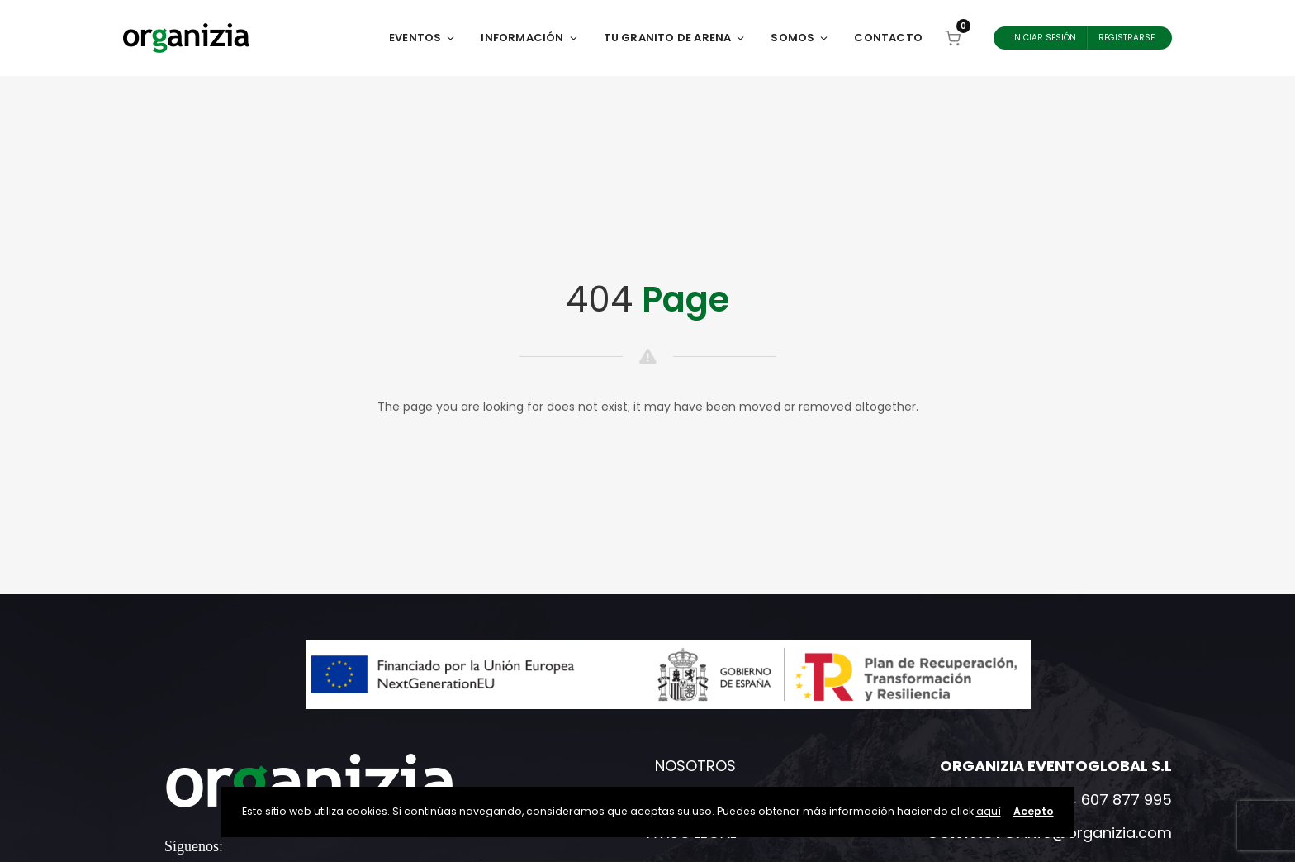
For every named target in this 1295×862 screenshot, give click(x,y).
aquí (988, 811)
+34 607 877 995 (1109, 799)
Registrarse (1126, 37)
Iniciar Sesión (1044, 37)
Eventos (422, 37)
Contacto (888, 37)
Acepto (1033, 811)
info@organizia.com (1098, 832)
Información (529, 37)
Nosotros (695, 765)
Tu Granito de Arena (675, 37)
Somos (800, 37)
